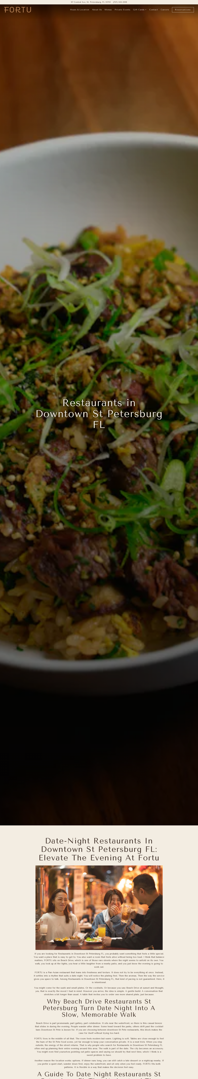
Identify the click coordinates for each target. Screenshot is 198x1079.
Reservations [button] (183, 10)
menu (85, 1053)
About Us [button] (97, 10)
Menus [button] (108, 10)
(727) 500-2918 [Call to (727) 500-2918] (120, 2)
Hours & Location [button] (79, 10)
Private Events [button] (122, 10)
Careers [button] (165, 10)
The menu (147, 1016)
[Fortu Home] (17, 9)
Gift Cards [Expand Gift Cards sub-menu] (140, 9)
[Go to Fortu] (91, 2)
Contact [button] (153, 10)
